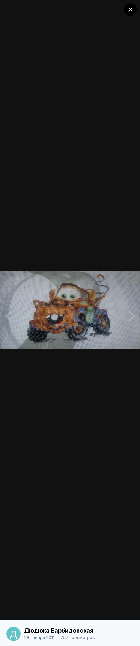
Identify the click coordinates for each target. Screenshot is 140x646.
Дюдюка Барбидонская (59, 630)
